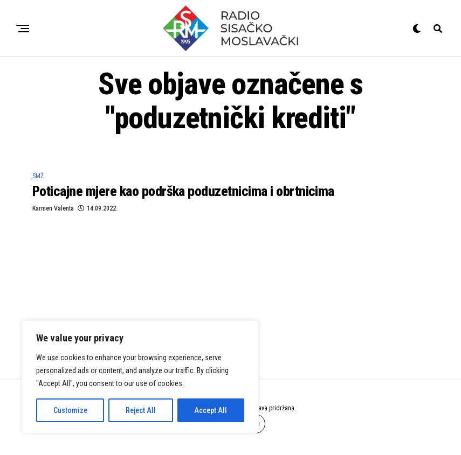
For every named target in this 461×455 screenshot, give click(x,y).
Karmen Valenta (53, 208)
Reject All (141, 410)
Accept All (210, 410)
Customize (70, 410)
